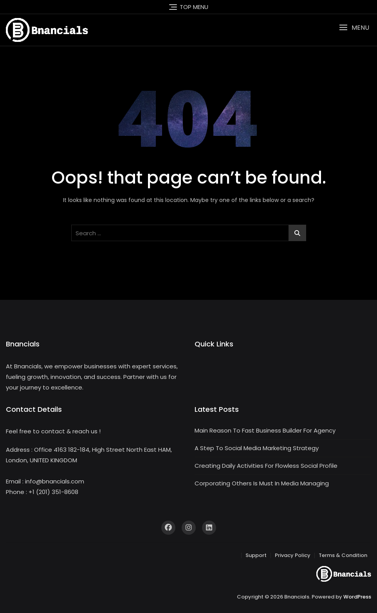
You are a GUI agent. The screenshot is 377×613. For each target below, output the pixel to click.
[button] (354, 27)
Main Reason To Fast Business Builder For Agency (265, 430)
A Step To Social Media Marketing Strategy (257, 448)
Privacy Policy (292, 555)
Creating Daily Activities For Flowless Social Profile (266, 466)
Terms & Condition (343, 555)
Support (256, 555)
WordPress (357, 596)
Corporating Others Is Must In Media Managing (262, 483)
